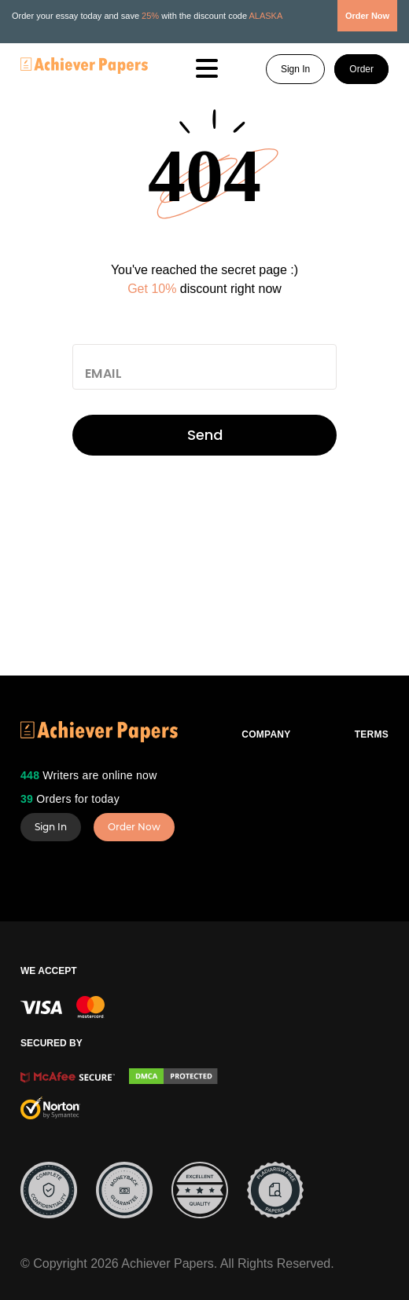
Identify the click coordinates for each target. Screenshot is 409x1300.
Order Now (134, 827)
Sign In (295, 69)
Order (361, 69)
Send (205, 435)
